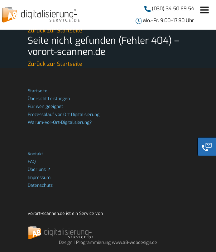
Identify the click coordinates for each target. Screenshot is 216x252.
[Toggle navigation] (204, 10)
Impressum (39, 178)
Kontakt (35, 154)
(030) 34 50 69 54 (172, 8)
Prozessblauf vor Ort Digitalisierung (63, 115)
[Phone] (206, 146)
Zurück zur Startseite (55, 30)
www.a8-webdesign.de (134, 242)
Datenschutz (40, 185)
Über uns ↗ (39, 169)
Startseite (37, 91)
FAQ (32, 162)
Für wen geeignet (45, 106)
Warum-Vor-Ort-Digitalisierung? (60, 122)
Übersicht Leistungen (49, 99)
